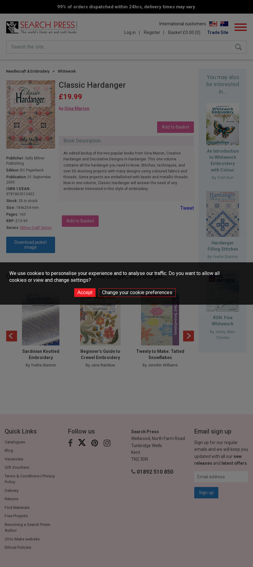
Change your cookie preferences (137, 292)
